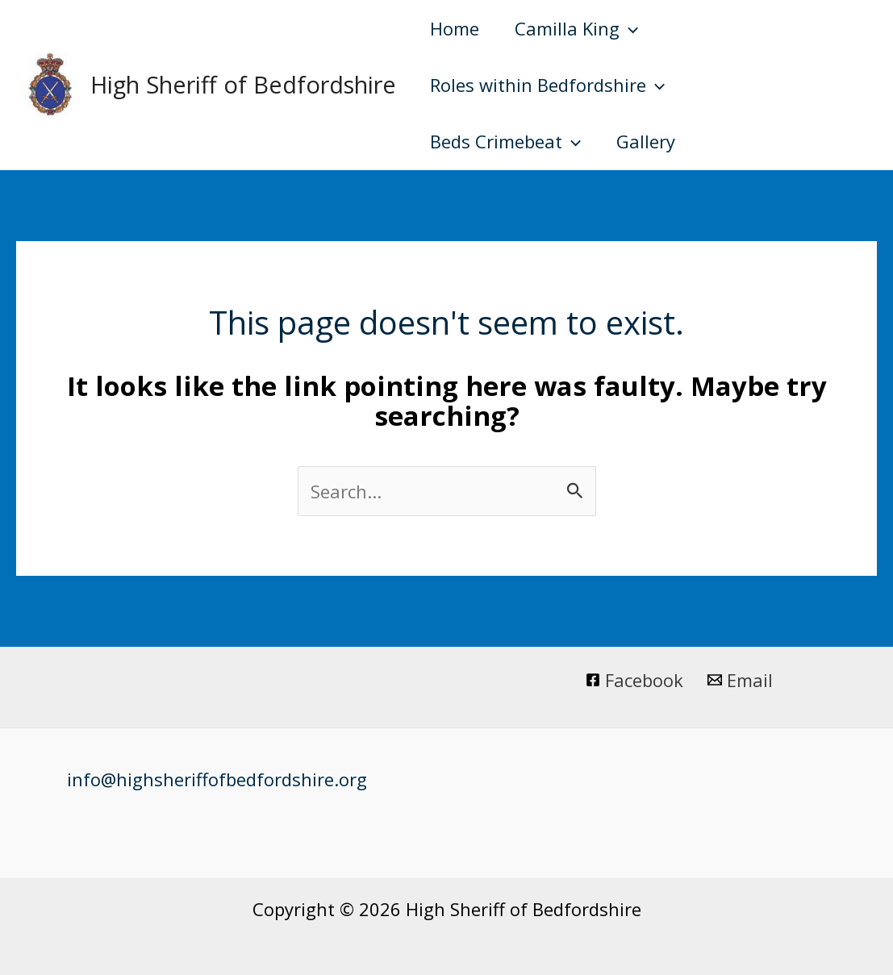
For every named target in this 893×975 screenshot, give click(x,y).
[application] (629, 28)
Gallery (645, 141)
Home (454, 28)
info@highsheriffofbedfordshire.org (217, 779)
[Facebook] (635, 680)
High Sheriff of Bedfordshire (243, 84)
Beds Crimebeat (505, 141)
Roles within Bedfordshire (547, 84)
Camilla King (576, 28)
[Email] (740, 680)
